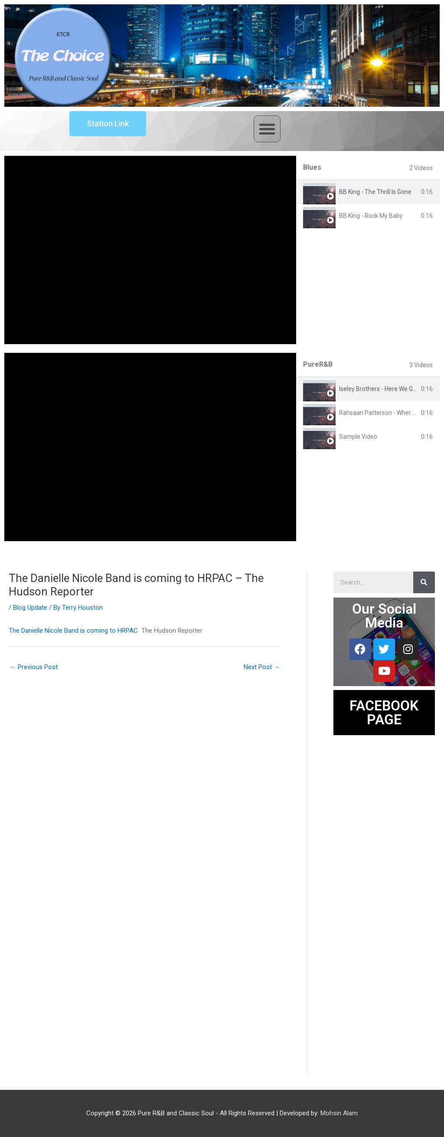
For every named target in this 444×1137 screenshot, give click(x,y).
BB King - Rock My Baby (371, 215)
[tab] (368, 192)
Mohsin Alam (339, 1113)
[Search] (424, 582)
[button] (267, 128)
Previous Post (34, 667)
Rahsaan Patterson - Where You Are (388, 412)
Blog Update (30, 607)
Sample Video (358, 436)
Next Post (262, 667)
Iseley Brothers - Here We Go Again (386, 388)
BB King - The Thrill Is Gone (375, 191)
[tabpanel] (150, 250)
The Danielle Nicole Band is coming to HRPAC (73, 630)
